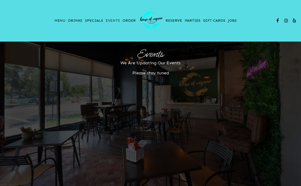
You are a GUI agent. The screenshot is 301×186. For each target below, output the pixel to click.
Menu (59, 20)
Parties (192, 20)
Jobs (232, 20)
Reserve (174, 20)
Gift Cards (214, 20)
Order (129, 20)
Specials (94, 20)
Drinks (75, 20)
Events (113, 20)
